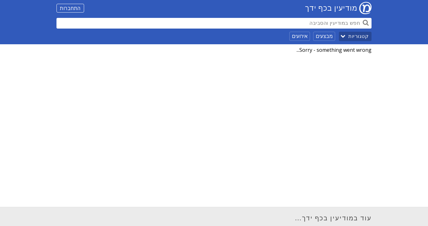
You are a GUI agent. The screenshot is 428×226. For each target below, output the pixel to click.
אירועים (300, 36)
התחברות (70, 8)
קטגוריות (358, 36)
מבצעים (324, 36)
